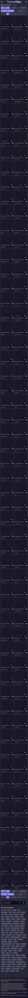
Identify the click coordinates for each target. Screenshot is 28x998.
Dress (22, 928)
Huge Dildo (3, 941)
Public (24, 957)
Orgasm (15, 953)
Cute (2, 928)
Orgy (13, 955)
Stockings (8, 966)
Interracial (10, 941)
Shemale (3, 962)
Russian (9, 959)
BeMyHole (17, 232)
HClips (16, 57)
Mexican (10, 950)
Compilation (15, 921)
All (7, 10)
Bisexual (7, 916)
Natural (3, 953)
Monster (20, 950)
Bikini (2, 916)
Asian (14, 912)
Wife (17, 971)
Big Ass (10, 914)
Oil (11, 953)
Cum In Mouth (4, 925)
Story (13, 966)
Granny (24, 934)
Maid (2, 948)
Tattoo (2, 968)
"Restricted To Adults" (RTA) (17, 992)
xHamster (17, 145)
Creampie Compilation (6, 923)
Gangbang (9, 934)
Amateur (14, 910)
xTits (16, 494)
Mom (15, 950)
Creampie (22, 921)
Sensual (20, 959)
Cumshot (11, 925)
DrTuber (2, 887)
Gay (14, 934)
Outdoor (18, 955)
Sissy (14, 964)
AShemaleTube (18, 28)
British (2, 919)
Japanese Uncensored (6, 943)
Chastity (18, 919)
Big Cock (16, 914)
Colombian (9, 921)
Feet (2, 932)
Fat (22, 930)
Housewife (20, 939)
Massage (8, 948)
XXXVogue (3, 247)
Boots (22, 916)
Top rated (23, 7)
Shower (9, 964)
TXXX (2, 232)
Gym (2, 937)
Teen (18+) (8, 968)
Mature (20, 948)
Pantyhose (3, 957)
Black (12, 916)
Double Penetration (15, 928)
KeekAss (16, 349)
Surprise (24, 966)
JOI (14, 943)
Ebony (2, 930)
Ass (18, 912)
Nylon (7, 953)
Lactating (24, 943)
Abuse (25, 995)
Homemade (4, 939)
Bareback (23, 912)
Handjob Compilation (15, 937)
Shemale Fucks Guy (20, 962)
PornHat (2, 494)
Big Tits (21, 914)
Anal (19, 910)
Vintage (7, 971)
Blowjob (17, 916)
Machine (23, 946)
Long (20, 10)
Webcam (12, 971)
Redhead (3, 959)
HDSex (2, 785)
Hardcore (24, 937)
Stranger (18, 966)
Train (2, 971)
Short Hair (3, 964)
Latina (12, 946)
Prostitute (19, 957)
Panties (23, 955)
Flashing (16, 932)
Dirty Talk (7, 928)
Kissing (18, 943)
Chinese (23, 919)
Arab (10, 912)
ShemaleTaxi (17, 116)
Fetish (6, 932)
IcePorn (2, 873)
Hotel (15, 939)
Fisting (11, 932)
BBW (6, 914)
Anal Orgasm (4, 912)
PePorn (2, 465)
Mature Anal (4, 950)
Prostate (13, 957)
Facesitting (13, 930)
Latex (8, 946)
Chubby (3, 921)
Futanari (3, 934)
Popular (5, 7)
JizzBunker (17, 523)
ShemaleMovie (4, 28)
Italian (15, 941)
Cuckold (22, 923)
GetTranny (3, 101)
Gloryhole (19, 934)
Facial (18, 930)
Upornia (2, 392)
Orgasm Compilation (5, 955)
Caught (13, 919)
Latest (14, 7)
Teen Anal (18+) (15, 968)
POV (9, 957)
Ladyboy (3, 946)
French (21, 932)
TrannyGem (3, 72)
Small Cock (19, 964)
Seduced (14, 959)
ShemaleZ (3, 130)
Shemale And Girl (10, 962)
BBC (2, 914)
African (8, 910)
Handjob (7, 937)
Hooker (10, 939)
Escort (7, 930)
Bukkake (8, 919)
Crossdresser (16, 923)
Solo (25, 964)
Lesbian (17, 946)
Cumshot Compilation (19, 925)
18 (2, 910)
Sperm (2, 966)
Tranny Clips (14, 1)
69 (4, 910)
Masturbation (14, 948)
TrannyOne (17, 43)
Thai (22, 968)
